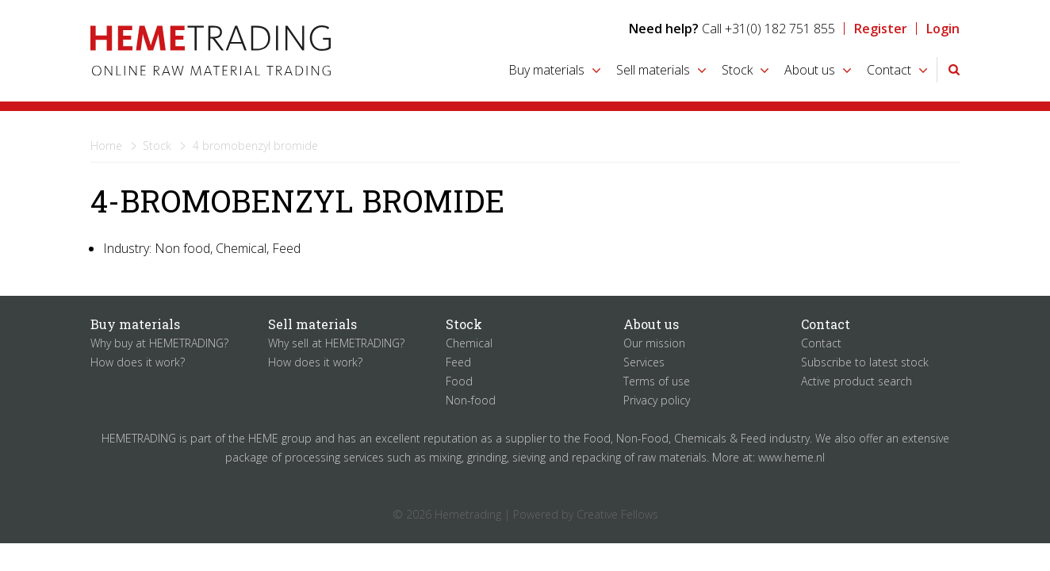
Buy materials (546, 70)
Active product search (856, 381)
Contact (889, 70)
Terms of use (656, 381)
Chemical (469, 343)
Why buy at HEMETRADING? (159, 343)
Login (943, 28)
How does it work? (137, 362)
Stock (737, 70)
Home (106, 145)
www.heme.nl (791, 457)
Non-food (471, 400)
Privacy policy (656, 400)
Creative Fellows (617, 514)
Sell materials (653, 70)
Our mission (654, 343)
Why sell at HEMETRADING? (336, 343)
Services (644, 362)
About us (809, 70)
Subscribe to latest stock (865, 362)
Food (459, 381)
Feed (458, 362)
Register (880, 28)
